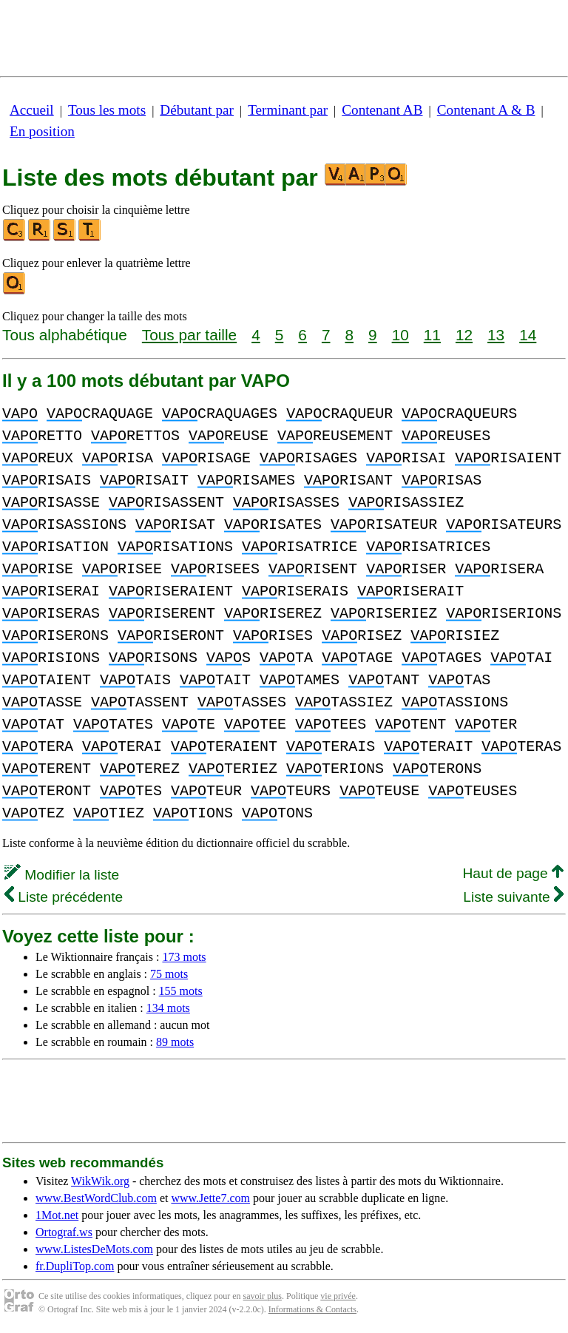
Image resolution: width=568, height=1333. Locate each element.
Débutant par (197, 110)
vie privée (338, 1296)
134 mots (168, 1008)
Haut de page (513, 873)
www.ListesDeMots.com (94, 1249)
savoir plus (262, 1296)
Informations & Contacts (312, 1309)
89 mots (175, 1042)
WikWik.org (100, 1181)
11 (432, 334)
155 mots (181, 991)
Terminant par (288, 110)
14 (527, 334)
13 (495, 334)
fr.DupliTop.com (75, 1266)
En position (42, 131)
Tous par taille (189, 334)
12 (464, 334)
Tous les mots (107, 110)
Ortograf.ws (64, 1232)
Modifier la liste (61, 875)
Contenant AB (382, 110)
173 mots (184, 957)
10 (400, 334)
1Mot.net (57, 1215)
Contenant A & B (486, 110)
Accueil (32, 110)
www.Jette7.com (210, 1198)
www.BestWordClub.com (96, 1198)
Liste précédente (63, 897)
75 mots (169, 974)
